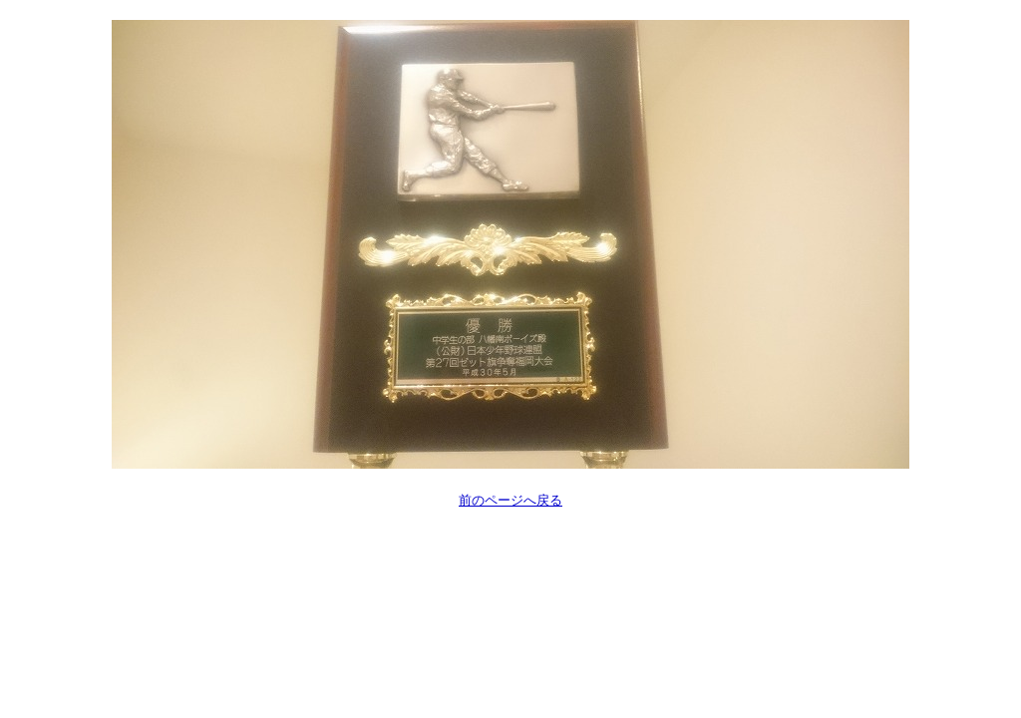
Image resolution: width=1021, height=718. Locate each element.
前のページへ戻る (510, 500)
